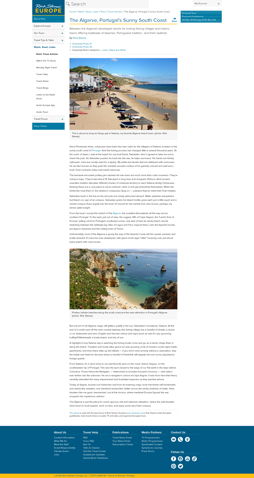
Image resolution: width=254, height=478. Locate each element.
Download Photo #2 (82, 46)
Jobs (56, 454)
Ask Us (87, 444)
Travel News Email (122, 437)
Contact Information (64, 437)
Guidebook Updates (94, 454)
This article (74, 413)
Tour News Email (121, 441)
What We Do (60, 441)
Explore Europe (42, 25)
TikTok (194, 458)
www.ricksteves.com (135, 413)
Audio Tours (42, 112)
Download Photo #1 (82, 43)
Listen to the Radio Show (45, 96)
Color (105, 50)
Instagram (180, 458)
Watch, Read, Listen (88, 11)
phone (180, 439)
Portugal (96, 150)
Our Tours (39, 33)
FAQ (85, 437)
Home (72, 11)
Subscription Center (122, 444)
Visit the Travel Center (94, 451)
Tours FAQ (88, 441)
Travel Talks (42, 74)
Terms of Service (116, 475)
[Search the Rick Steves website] (107, 4)
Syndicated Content (152, 444)
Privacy (130, 475)
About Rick (39, 18)
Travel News (42, 81)
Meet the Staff (61, 444)
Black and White (118, 50)
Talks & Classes (91, 447)
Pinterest (173, 466)
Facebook (173, 458)
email (173, 439)
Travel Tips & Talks (44, 40)
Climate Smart (61, 451)
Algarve (117, 213)
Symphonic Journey (152, 447)
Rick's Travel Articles (111, 11)
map (187, 439)
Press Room (148, 451)
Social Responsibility (64, 447)
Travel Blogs (42, 88)
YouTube (187, 458)
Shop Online (40, 126)
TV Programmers (151, 437)
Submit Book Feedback (95, 458)
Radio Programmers (152, 441)
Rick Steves (79, 38)
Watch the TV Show (46, 60)
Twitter (180, 466)
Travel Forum (41, 119)
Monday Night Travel (46, 67)
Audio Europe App (45, 105)
